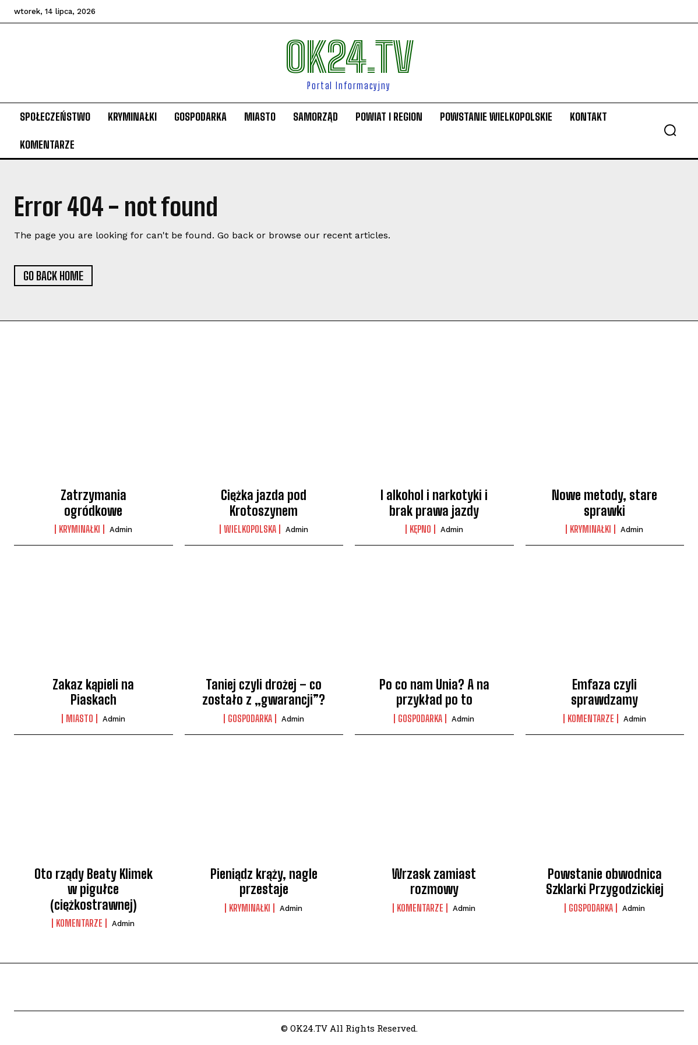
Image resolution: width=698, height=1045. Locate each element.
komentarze (590, 718)
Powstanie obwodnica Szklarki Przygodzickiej (605, 881)
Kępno (420, 529)
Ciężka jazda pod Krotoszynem (263, 502)
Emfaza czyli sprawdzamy (604, 692)
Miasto (79, 718)
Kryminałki (79, 529)
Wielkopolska (250, 529)
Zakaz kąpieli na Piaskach (93, 692)
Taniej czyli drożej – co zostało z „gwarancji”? (263, 692)
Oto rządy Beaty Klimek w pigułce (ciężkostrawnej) (93, 889)
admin (121, 529)
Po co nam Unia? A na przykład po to (434, 692)
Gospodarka (250, 718)
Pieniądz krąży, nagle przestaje (264, 881)
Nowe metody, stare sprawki (604, 502)
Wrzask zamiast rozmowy (434, 881)
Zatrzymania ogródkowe (93, 502)
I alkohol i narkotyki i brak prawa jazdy (434, 502)
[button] (670, 130)
